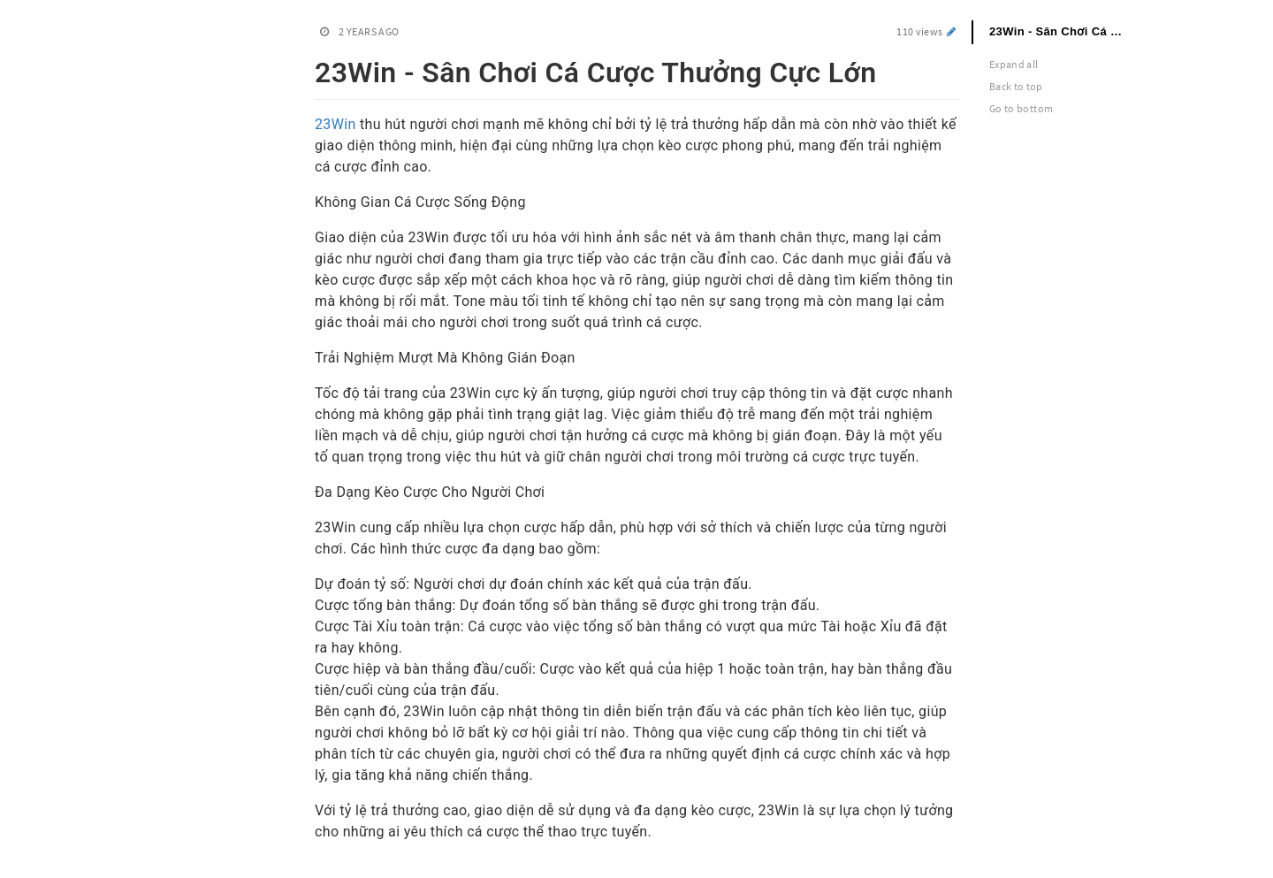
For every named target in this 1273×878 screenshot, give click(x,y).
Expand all (1014, 64)
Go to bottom (1021, 108)
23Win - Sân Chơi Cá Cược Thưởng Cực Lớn (1067, 31)
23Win (335, 124)
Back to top (1016, 86)
